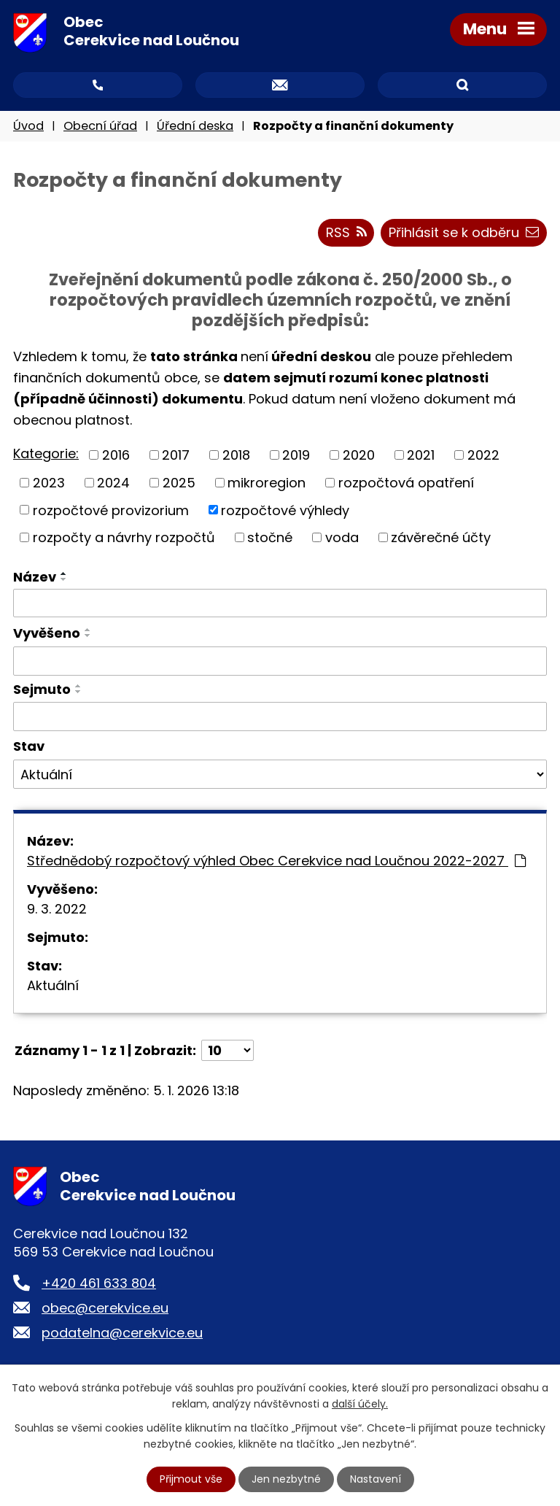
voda (342, 537)
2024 (113, 483)
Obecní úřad (100, 125)
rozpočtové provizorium (111, 510)
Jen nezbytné (286, 1479)
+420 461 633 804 (99, 1283)
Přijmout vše (191, 1479)
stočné (269, 537)
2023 (49, 483)
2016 (116, 455)
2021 (421, 455)
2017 (176, 455)
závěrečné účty (441, 537)
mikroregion (267, 483)
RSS (346, 232)
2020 (359, 455)
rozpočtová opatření (406, 483)
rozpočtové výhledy (285, 510)
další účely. (360, 1404)
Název (34, 577)
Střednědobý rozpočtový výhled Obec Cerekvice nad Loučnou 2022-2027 (276, 861)
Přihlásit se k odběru (464, 232)
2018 (236, 455)
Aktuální (53, 985)
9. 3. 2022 (57, 909)
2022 (483, 455)
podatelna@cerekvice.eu (122, 1333)
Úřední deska (195, 125)
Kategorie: (46, 453)
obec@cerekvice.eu (105, 1308)
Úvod (28, 125)
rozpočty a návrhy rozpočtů (124, 537)
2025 (179, 483)
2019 (296, 455)
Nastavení (375, 1479)
